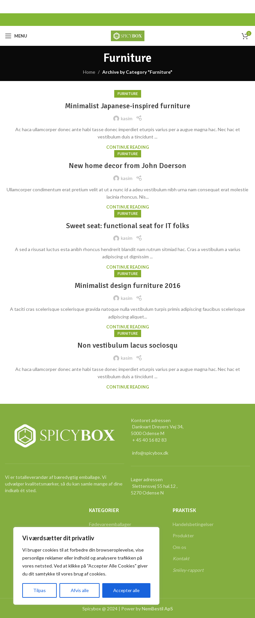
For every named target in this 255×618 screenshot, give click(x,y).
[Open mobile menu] (16, 36)
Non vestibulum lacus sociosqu (127, 345)
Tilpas (39, 590)
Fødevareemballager (110, 524)
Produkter (183, 535)
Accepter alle (126, 590)
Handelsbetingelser (193, 524)
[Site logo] (127, 35)
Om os (179, 547)
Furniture (128, 93)
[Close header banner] (246, 6)
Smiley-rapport (188, 570)
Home (89, 72)
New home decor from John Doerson (127, 165)
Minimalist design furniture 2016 (128, 285)
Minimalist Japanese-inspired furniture (127, 105)
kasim (126, 118)
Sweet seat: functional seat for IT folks (127, 225)
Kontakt (181, 558)
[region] (86, 566)
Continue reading (127, 147)
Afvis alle (78, 590)
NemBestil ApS (157, 608)
